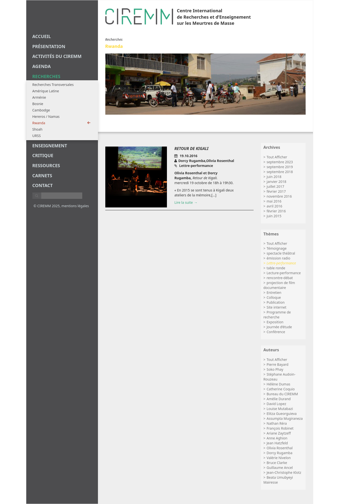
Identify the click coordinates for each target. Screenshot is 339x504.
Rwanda (61, 123)
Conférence (276, 331)
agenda (41, 66)
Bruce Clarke (277, 462)
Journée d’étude (279, 327)
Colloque (274, 297)
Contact (42, 185)
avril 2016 (274, 206)
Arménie (39, 97)
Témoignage (277, 248)
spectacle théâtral (281, 253)
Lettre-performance (281, 263)
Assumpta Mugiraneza (285, 418)
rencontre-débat (280, 277)
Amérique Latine (45, 91)
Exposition (275, 322)
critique (43, 155)
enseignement (49, 146)
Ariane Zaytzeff (279, 433)
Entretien (274, 292)
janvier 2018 (276, 181)
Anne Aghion (277, 438)
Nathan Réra (277, 423)
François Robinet (280, 428)
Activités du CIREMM (57, 56)
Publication (276, 302)
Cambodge (41, 110)
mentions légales (75, 206)
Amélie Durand (279, 398)
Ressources (46, 165)
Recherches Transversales (53, 84)
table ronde (276, 268)
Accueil (41, 36)
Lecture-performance (284, 273)
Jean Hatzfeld (277, 443)
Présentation (48, 46)
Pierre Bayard (277, 364)
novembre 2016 (279, 196)
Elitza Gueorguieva (282, 413)
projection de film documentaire (279, 285)
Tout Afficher (277, 157)
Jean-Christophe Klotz (284, 472)
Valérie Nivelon (279, 457)
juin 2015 (274, 216)
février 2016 (276, 211)
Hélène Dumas (278, 384)
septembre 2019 (280, 166)
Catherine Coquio (281, 389)
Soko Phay (275, 369)
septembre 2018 (280, 171)
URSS (36, 135)
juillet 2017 (275, 186)
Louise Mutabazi (280, 408)
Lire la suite (183, 202)
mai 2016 (274, 201)
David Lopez (276, 403)
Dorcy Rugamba (279, 452)
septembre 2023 (280, 162)
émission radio (278, 258)
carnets (42, 175)
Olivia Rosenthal (280, 448)
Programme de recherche (277, 314)
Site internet (276, 307)
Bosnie (37, 103)
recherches (46, 76)
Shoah (37, 129)
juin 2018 (274, 176)
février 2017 (276, 191)
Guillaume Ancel (280, 467)
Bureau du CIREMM (282, 394)
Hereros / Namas (46, 116)
